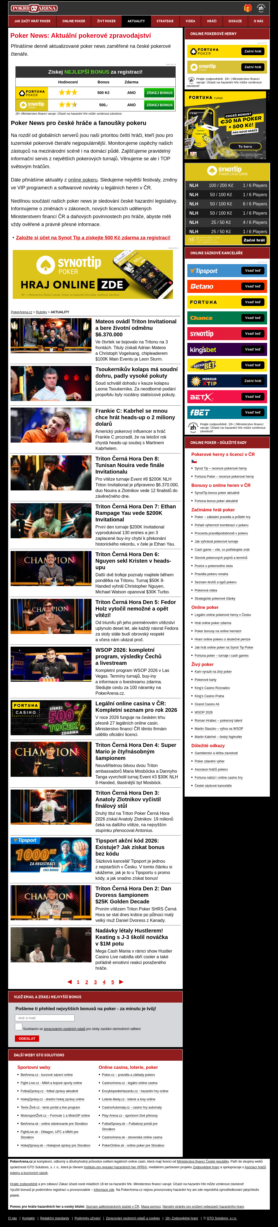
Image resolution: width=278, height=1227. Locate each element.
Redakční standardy (54, 1218)
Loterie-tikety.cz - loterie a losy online (129, 1099)
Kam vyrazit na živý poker (213, 672)
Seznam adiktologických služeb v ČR (112, 1207)
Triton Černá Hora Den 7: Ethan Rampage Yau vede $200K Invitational (136, 512)
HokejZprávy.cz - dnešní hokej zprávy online (52, 1099)
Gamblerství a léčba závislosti (216, 753)
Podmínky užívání (87, 1218)
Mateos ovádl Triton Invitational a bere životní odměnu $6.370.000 (136, 327)
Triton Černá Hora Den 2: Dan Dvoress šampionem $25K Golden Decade (133, 894)
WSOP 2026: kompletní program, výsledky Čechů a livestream (129, 656)
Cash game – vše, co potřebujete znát (222, 550)
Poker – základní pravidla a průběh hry (222, 517)
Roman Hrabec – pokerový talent (218, 720)
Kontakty (28, 1218)
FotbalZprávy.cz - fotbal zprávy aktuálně (49, 1091)
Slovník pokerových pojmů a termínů (221, 558)
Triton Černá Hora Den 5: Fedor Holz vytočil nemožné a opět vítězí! (136, 608)
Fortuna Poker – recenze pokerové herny (224, 476)
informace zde (104, 1190)
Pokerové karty (205, 680)
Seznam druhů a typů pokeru (215, 582)
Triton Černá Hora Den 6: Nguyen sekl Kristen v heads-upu (133, 560)
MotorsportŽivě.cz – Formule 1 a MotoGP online (55, 1116)
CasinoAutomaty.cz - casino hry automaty (132, 1107)
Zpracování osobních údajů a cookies (133, 1218)
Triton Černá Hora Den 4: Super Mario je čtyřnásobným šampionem (136, 751)
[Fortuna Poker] (225, 158)
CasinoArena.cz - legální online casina (129, 1083)
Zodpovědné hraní (206, 1167)
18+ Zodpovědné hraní (181, 1218)
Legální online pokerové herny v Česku (223, 615)
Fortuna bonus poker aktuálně (216, 501)
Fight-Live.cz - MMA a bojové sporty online (51, 1083)
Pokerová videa (206, 590)
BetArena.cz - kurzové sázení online (47, 1075)
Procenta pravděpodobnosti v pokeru (221, 533)
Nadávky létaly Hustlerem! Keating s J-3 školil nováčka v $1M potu (132, 937)
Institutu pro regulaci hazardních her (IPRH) (115, 1167)
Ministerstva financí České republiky (203, 1161)
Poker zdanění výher (210, 761)
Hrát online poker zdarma (213, 623)
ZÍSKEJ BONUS (160, 93)
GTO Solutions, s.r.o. (222, 1218)
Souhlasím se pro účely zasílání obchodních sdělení (82, 1029)
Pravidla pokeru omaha (211, 574)
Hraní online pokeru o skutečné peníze (222, 639)
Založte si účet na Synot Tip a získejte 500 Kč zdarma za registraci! (93, 237)
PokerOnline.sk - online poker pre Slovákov (133, 1145)
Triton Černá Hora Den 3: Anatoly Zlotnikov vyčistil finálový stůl (128, 799)
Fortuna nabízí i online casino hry (219, 778)
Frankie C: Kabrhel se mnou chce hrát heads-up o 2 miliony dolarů (135, 417)
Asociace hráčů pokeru (211, 769)
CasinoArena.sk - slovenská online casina (132, 1137)
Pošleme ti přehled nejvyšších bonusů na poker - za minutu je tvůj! (85, 1008)
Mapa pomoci (151, 1207)
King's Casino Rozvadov (212, 688)
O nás (12, 1218)
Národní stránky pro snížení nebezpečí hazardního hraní (203, 1207)
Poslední (121, 981)
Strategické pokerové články (215, 598)
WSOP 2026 (204, 712)
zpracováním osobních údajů (64, 1029)
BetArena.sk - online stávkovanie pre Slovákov (54, 1124)
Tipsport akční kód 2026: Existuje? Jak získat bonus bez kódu (130, 847)
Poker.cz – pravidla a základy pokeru (128, 1075)
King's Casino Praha (209, 696)
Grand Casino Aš (207, 704)
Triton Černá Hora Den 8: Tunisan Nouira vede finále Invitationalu (130, 465)
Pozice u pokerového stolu (214, 566)
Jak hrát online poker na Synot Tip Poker (224, 647)
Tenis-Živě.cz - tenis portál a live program (50, 1107)
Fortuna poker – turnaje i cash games (222, 656)
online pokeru (82, 180)
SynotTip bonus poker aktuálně (217, 493)
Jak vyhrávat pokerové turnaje (216, 541)
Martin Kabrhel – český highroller (218, 737)
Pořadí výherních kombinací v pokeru (221, 525)
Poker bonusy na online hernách (218, 631)
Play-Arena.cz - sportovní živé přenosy (130, 1116)
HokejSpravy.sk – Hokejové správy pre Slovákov (55, 1145)
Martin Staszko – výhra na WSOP (219, 729)
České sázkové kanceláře (213, 786)
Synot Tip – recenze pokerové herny (221, 468)
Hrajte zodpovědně (23, 1184)
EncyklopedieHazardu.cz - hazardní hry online (135, 1091)
